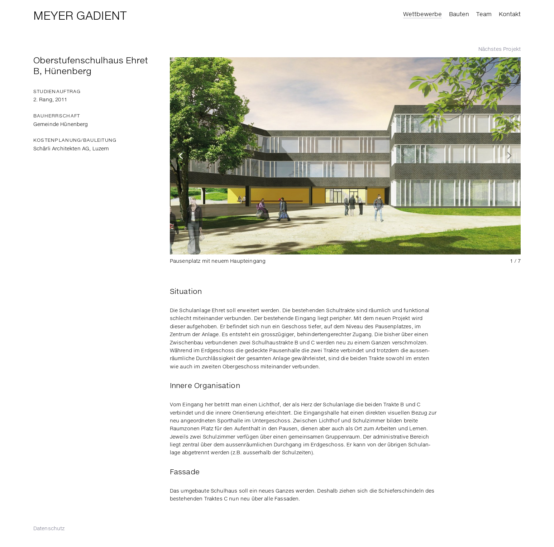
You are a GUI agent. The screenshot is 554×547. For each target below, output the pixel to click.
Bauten (459, 14)
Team (484, 14)
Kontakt (510, 14)
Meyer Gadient (79, 16)
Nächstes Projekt (499, 49)
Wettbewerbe (422, 14)
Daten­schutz (49, 528)
